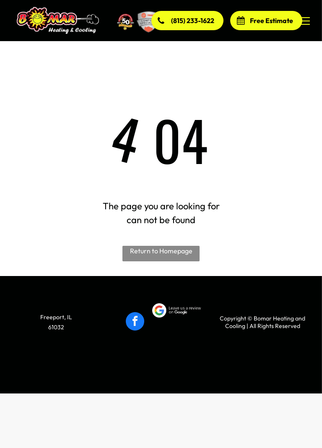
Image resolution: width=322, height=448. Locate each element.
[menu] (303, 21)
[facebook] (135, 322)
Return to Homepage (161, 251)
